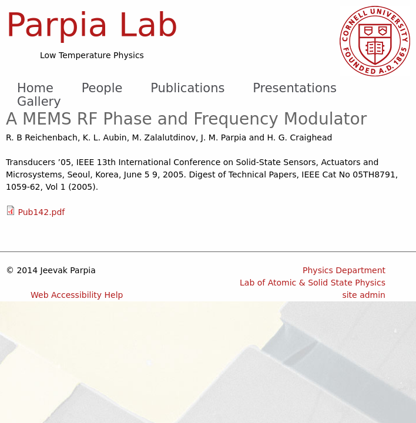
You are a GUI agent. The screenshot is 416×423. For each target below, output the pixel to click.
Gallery (39, 102)
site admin (363, 295)
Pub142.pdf (41, 212)
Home (35, 88)
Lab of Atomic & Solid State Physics (312, 282)
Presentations (295, 88)
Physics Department (344, 270)
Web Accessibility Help (77, 295)
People (102, 88)
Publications (187, 88)
